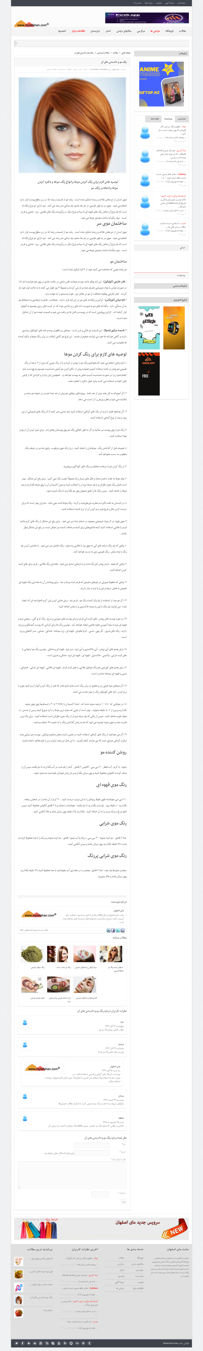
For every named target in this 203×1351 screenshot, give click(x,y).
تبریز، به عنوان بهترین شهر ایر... (173, 210)
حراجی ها (120, 1288)
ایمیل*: (122, 1152)
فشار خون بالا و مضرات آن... (174, 161)
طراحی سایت (183, 1343)
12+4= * (121, 1193)
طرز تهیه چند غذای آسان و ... (40, 1272)
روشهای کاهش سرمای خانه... (174, 137)
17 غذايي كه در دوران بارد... (41, 1259)
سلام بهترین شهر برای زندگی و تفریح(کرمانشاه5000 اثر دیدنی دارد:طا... (173, 203)
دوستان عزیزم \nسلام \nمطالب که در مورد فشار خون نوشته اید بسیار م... (171, 154)
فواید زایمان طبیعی (37, 998)
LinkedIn (34, 1343)
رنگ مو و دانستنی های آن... (41, 1297)
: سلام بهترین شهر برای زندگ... (79, 1303)
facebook (22, 1343)
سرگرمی (141, 31)
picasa (71, 1343)
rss (46, 1343)
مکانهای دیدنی (123, 31)
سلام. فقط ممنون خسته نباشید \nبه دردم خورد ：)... (171, 176)
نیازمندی (95, 31)
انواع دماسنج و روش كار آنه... (174, 181)
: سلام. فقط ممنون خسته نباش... (79, 1288)
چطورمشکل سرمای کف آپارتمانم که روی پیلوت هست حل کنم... (172, 130)
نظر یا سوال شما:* (118, 1159)
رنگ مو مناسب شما (64, 967)
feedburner (59, 1343)
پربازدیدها (168, 119)
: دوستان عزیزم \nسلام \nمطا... (79, 1275)
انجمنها (62, 31)
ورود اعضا (148, 3)
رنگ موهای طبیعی (37, 967)
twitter (16, 1343)
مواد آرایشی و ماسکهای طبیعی (86, 967)
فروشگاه (169, 31)
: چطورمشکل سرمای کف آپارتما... (81, 1258)
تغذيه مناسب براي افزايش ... (41, 1284)
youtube (40, 1343)
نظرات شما (155, 119)
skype (53, 1343)
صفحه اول (181, 3)
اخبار (108, 31)
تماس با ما (137, 3)
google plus (28, 1343)
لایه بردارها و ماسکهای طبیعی (86, 998)
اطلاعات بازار (138, 1288)
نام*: (123, 1144)
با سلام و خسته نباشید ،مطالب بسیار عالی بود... (173, 225)
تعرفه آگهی (169, 3)
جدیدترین (182, 119)
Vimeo (83, 1343)
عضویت (159, 3)
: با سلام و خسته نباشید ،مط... (82, 1322)
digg (77, 1343)
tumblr (89, 1343)
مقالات (182, 31)
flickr (65, 1343)
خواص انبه (48, 1310)
